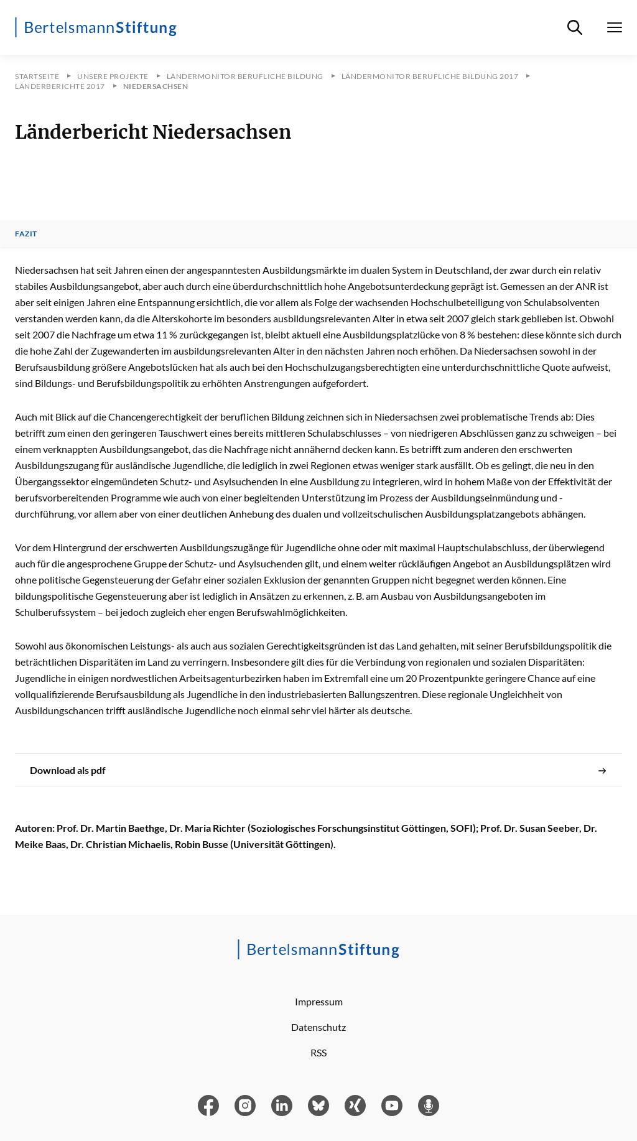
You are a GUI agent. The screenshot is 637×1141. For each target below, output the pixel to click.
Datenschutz (318, 1027)
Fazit (26, 234)
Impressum (319, 1001)
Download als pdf (318, 770)
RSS (318, 1052)
